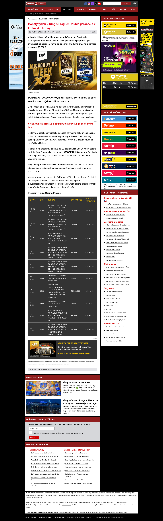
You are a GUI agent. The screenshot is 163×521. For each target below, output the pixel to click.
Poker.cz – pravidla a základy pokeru (76, 453)
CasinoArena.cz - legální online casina (77, 456)
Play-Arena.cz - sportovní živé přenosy (77, 470)
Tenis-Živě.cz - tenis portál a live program (44, 467)
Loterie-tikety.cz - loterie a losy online (77, 463)
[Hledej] (112, 3)
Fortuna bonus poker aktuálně (115, 218)
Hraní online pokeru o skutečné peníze (118, 278)
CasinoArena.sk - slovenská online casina (78, 480)
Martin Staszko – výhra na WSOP (116, 316)
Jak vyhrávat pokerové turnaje (115, 235)
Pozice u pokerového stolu (114, 246)
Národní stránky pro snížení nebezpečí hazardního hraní (109, 512)
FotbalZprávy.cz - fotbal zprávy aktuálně (43, 460)
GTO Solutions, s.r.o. (117, 517)
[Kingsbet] (118, 71)
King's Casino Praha (112, 302)
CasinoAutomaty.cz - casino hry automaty (78, 467)
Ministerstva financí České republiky (109, 493)
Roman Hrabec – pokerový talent (116, 313)
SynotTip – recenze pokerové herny (117, 204)
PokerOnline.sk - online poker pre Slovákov (78, 483)
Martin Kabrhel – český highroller (116, 320)
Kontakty (34, 517)
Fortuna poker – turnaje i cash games (117, 285)
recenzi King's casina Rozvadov (71, 349)
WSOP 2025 (109, 309)
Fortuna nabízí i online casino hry (116, 337)
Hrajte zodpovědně (32, 361)
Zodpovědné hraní (110, 495)
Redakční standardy (45, 517)
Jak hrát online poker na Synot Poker (117, 281)
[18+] (135, 4)
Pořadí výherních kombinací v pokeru (117, 228)
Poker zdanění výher (112, 330)
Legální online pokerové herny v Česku (118, 267)
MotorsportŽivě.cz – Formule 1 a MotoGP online (46, 470)
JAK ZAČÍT (29, 14)
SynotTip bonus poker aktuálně (115, 214)
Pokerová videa (110, 257)
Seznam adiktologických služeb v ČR (70, 512)
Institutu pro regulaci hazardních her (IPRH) (71, 495)
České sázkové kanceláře (114, 341)
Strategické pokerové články (114, 260)
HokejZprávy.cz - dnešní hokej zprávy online (45, 463)
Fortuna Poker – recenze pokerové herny (118, 207)
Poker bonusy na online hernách (116, 274)
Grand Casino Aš (50, 14)
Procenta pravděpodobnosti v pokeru (117, 232)
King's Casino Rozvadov (76, 382)
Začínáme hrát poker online (114, 271)
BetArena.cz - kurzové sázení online (42, 453)
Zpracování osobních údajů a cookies (79, 517)
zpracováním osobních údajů (50, 433)
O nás (27, 517)
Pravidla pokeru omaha (113, 249)
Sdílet (93, 32)
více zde (66, 364)
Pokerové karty (110, 295)
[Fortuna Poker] (147, 89)
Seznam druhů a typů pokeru (115, 253)
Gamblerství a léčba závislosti (115, 327)
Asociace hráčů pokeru (113, 334)
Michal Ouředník (54, 32)
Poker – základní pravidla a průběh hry (118, 225)
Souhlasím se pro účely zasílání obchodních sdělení (57, 433)
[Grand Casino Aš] (16, 89)
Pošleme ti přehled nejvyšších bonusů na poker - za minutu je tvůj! (59, 424)
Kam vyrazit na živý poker (114, 292)
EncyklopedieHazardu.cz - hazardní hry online (79, 460)
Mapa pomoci (86, 512)
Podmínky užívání (59, 517)
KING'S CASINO (39, 14)
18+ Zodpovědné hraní (100, 517)
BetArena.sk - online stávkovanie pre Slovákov (45, 474)
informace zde (66, 505)
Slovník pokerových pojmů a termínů (117, 242)
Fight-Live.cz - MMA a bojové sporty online (44, 456)
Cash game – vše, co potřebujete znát (117, 239)
